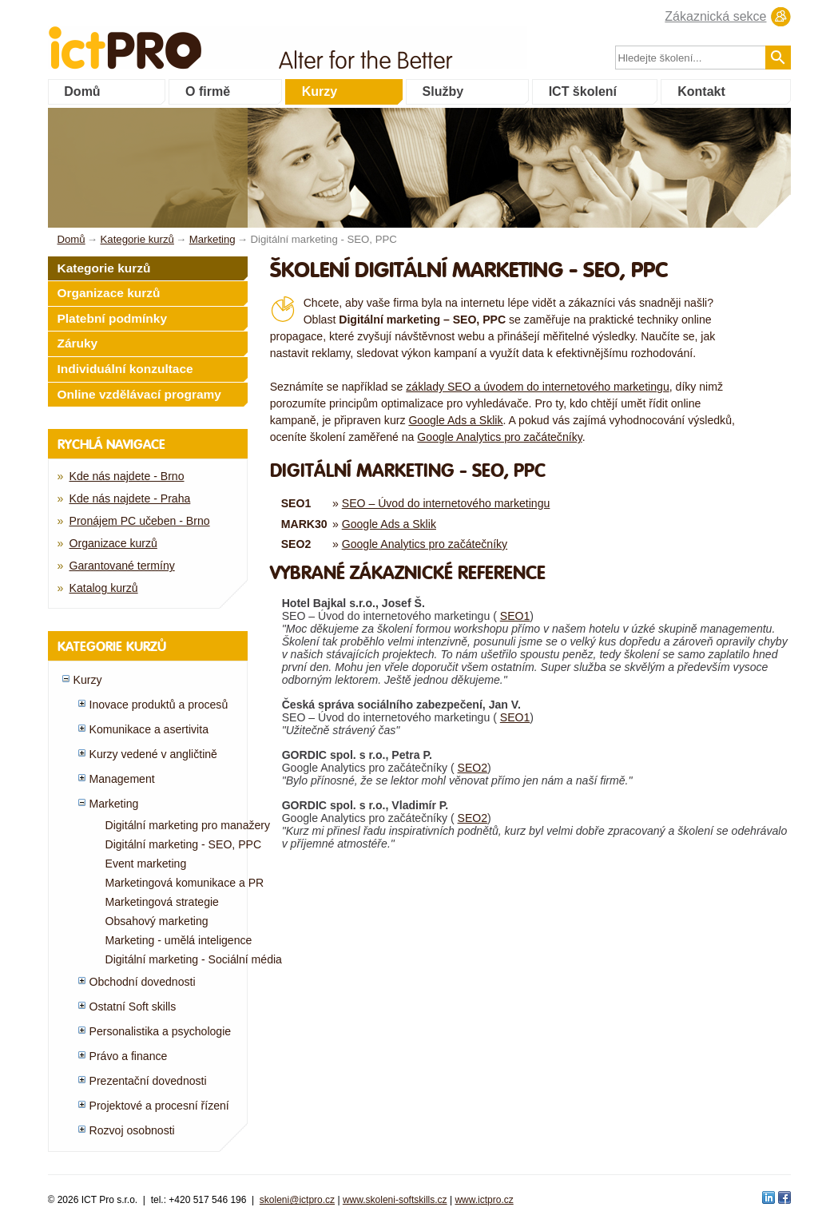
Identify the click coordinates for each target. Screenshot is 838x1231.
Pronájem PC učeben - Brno (140, 520)
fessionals (178, 38)
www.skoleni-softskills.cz (395, 1199)
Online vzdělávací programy (139, 394)
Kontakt (701, 91)
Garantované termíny (122, 565)
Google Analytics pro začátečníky (499, 437)
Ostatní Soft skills (133, 1006)
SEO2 (473, 767)
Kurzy (319, 91)
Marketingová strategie (162, 901)
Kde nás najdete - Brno (127, 476)
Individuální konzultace (125, 368)
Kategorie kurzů (104, 268)
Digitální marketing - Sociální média (193, 959)
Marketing (114, 803)
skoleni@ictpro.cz (297, 1199)
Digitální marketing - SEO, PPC (183, 844)
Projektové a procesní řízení (159, 1105)
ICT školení (583, 91)
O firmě (207, 91)
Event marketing (146, 863)
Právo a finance (128, 1056)
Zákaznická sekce (715, 16)
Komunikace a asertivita (149, 729)
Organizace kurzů (109, 293)
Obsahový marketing (157, 921)
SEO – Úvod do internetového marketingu (446, 503)
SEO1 (515, 616)
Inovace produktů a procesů (158, 704)
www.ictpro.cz (484, 1199)
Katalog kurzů (104, 588)
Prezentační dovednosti (148, 1080)
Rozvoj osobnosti (132, 1130)
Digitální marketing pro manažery (188, 825)
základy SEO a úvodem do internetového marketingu (537, 386)
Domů (82, 91)
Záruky (78, 343)
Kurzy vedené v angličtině (153, 754)
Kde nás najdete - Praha (130, 498)
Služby (443, 91)
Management (122, 778)
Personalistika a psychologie (160, 1031)
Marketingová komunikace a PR (184, 882)
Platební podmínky (113, 318)
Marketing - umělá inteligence (178, 940)
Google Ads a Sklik (455, 420)
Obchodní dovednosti (142, 981)
